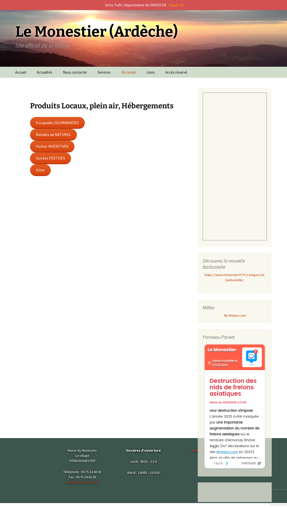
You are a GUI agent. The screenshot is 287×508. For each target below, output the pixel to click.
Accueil (20, 72)
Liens (150, 72)
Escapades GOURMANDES (57, 122)
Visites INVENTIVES (52, 146)
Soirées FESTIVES (50, 158)
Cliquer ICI (176, 5)
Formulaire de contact (82, 482)
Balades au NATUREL (53, 134)
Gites (40, 169)
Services (104, 72)
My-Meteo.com (235, 315)
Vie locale (128, 72)
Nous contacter (75, 72)
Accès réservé (176, 72)
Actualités (44, 72)
